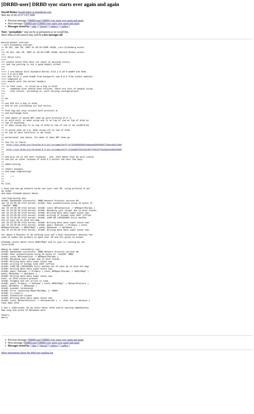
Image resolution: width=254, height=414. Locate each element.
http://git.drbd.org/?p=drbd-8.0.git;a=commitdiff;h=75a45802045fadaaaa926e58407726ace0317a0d (64, 165)
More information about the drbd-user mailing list (27, 411)
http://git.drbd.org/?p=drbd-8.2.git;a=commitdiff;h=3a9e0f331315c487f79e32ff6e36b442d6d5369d (64, 171)
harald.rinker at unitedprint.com (34, 12)
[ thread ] (43, 26)
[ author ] (65, 26)
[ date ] (34, 26)
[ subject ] (54, 26)
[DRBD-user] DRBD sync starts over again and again (55, 20)
